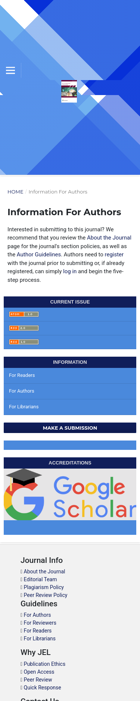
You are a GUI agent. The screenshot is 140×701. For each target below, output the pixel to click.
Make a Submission (70, 428)
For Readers (22, 375)
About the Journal (109, 237)
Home (15, 192)
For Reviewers (40, 623)
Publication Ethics (45, 664)
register (114, 254)
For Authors (21, 391)
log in (70, 271)
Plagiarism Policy (44, 587)
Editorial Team (40, 579)
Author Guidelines (39, 254)
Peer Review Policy (46, 595)
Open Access (39, 672)
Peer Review (38, 680)
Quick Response (42, 688)
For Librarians (23, 406)
